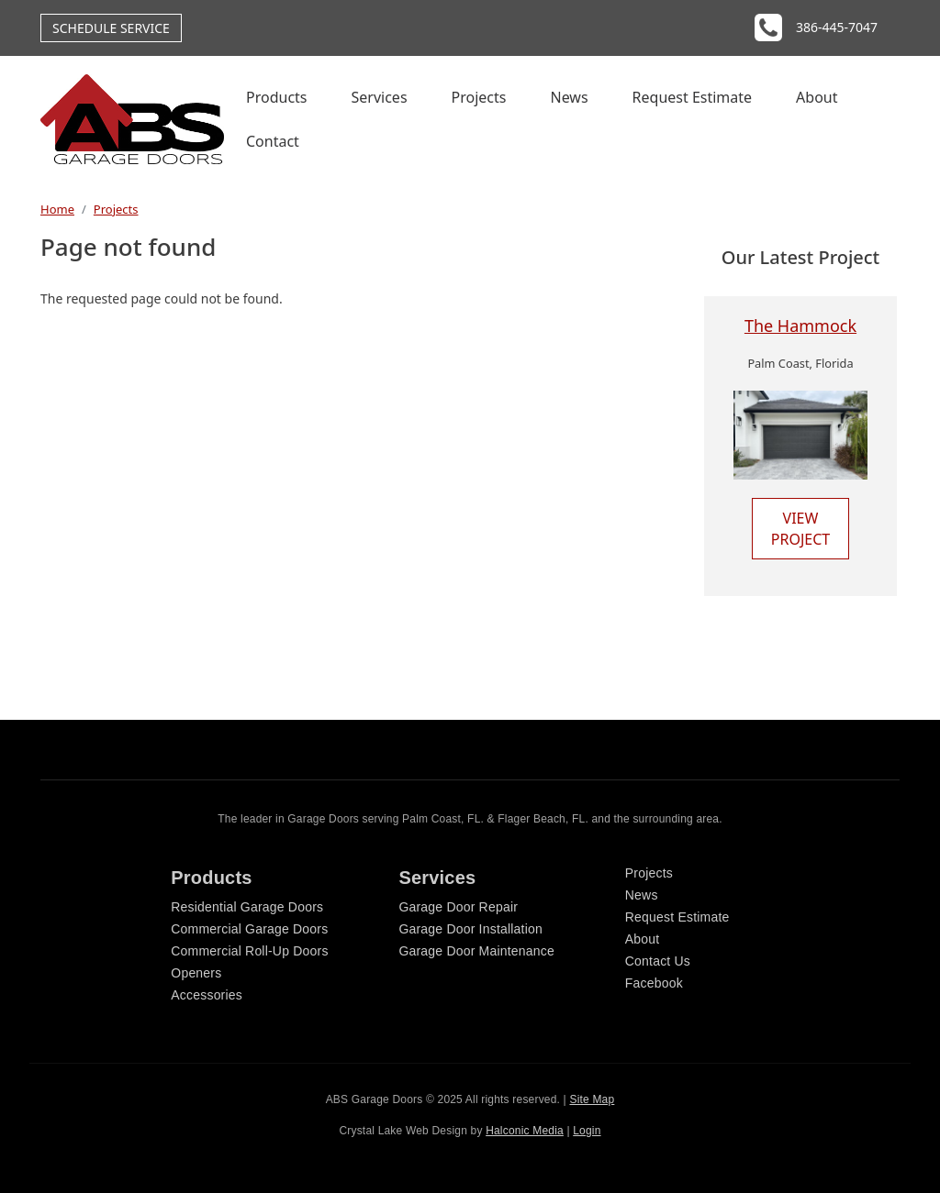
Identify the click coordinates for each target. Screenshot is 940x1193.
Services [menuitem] (380, 97)
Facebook (654, 983)
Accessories (206, 995)
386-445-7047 (837, 27)
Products (211, 877)
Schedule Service (111, 28)
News (641, 895)
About (642, 939)
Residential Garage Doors (247, 907)
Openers (196, 973)
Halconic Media (525, 1130)
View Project (800, 528)
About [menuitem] (816, 97)
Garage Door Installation (470, 929)
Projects (116, 209)
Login (586, 1130)
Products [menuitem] (277, 97)
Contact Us (657, 961)
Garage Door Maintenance (476, 951)
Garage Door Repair (458, 907)
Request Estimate (677, 917)
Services (437, 877)
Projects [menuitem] (479, 97)
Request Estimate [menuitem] (692, 97)
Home (57, 209)
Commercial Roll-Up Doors (249, 951)
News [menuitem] (569, 97)
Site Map (591, 1099)
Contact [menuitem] (272, 141)
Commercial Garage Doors (249, 929)
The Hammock (800, 326)
